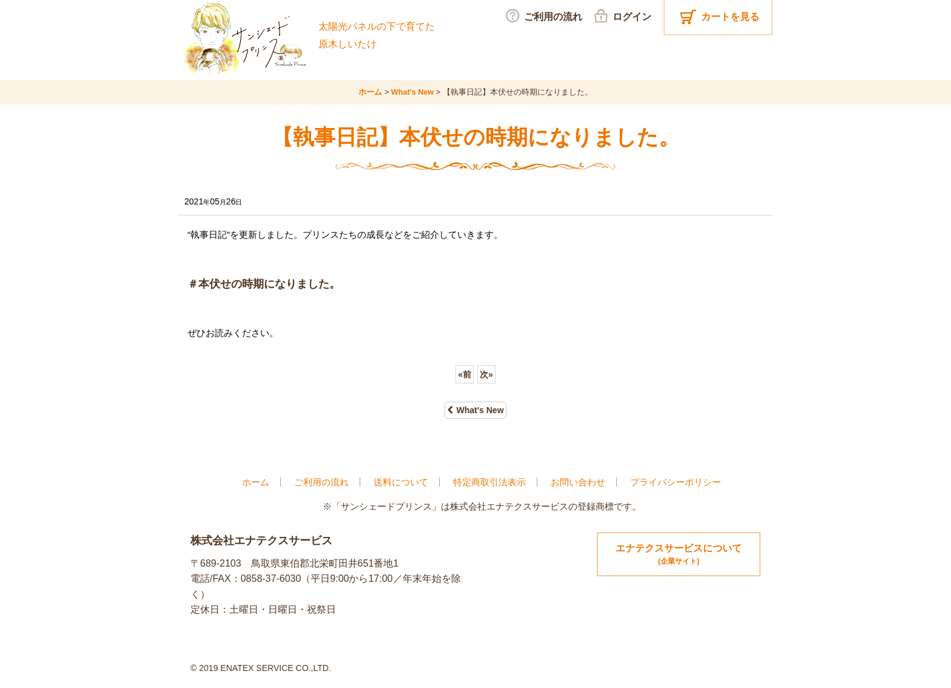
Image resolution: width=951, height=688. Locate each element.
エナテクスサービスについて (678, 555)
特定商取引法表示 (489, 482)
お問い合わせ (578, 482)
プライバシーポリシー (675, 482)
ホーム (255, 482)
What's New (475, 410)
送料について (401, 482)
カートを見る (730, 17)
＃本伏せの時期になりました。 (263, 284)
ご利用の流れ (321, 482)
